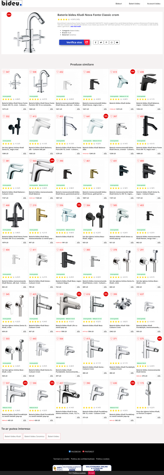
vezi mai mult (76, 26)
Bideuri (119, 3)
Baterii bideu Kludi (13, 436)
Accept (91, 473)
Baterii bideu (134, 3)
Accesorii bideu (153, 3)
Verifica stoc (78, 42)
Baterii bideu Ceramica (34, 436)
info (24, 109)
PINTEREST (88, 451)
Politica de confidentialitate (83, 459)
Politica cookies (102, 459)
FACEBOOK (75, 451)
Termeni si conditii (61, 459)
